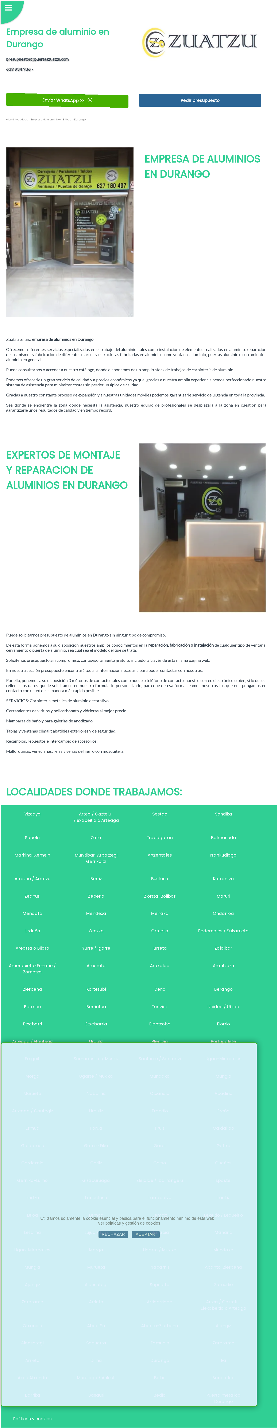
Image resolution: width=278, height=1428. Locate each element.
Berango (223, 989)
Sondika (223, 814)
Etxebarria (96, 1024)
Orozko (96, 931)
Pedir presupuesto (200, 100)
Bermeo (32, 1007)
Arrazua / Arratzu (32, 879)
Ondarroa (223, 913)
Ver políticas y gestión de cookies (129, 1223)
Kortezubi (96, 989)
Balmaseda (223, 838)
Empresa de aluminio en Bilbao (50, 119)
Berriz (96, 879)
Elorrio (223, 1024)
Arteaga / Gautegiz (32, 1041)
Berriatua (96, 1007)
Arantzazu (223, 966)
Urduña (32, 931)
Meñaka (160, 913)
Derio (159, 989)
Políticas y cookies (32, 1419)
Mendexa (96, 913)
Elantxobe (159, 1024)
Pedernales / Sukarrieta (223, 931)
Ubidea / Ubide (223, 1007)
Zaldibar (223, 948)
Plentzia (159, 1041)
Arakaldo (159, 966)
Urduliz (96, 1041)
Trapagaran (160, 838)
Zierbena (32, 989)
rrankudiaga (223, 855)
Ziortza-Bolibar (159, 896)
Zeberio (96, 896)
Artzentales (160, 855)
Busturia (159, 879)
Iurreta (159, 948)
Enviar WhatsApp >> (67, 100)
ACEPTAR (146, 1234)
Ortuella (159, 931)
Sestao (159, 814)
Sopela (32, 838)
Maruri (223, 896)
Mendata (32, 913)
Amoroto (96, 966)
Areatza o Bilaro (32, 948)
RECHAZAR (113, 1234)
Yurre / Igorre (96, 948)
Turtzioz (159, 1007)
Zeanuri (32, 896)
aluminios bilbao (17, 119)
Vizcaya (32, 814)
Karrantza (223, 879)
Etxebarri (32, 1024)
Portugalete (223, 1041)
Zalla (96, 838)
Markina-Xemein (32, 855)
